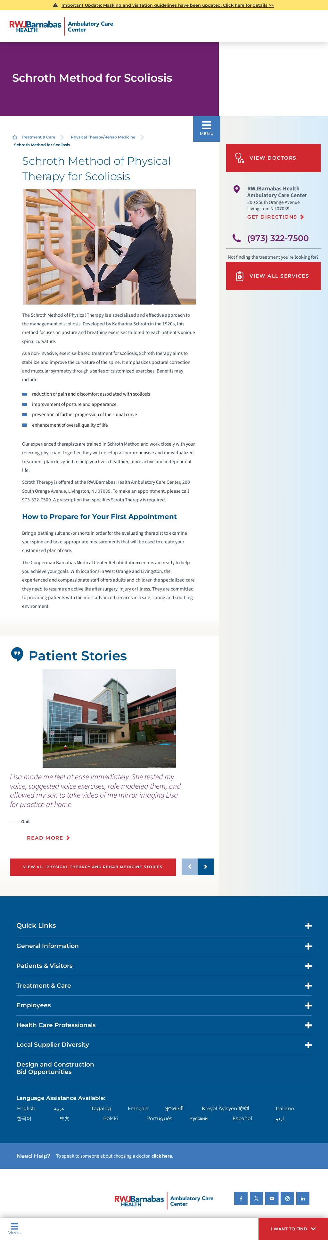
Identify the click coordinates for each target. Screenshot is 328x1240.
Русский (198, 1118)
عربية (59, 1108)
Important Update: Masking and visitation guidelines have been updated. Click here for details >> (168, 5)
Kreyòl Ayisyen (219, 1108)
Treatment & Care (38, 137)
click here (162, 1156)
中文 (65, 1118)
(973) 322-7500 (278, 238)
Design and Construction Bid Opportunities (55, 1068)
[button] (293, 1229)
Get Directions (272, 217)
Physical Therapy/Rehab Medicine (103, 137)
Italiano (285, 1108)
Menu (14, 1229)
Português (159, 1118)
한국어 (24, 1118)
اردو (280, 1118)
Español (242, 1118)
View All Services (272, 276)
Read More (45, 838)
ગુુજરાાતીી (174, 1108)
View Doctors (266, 158)
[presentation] (112, 811)
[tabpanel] (109, 718)
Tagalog (101, 1108)
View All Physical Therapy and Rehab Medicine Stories (92, 867)
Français (138, 1108)
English (26, 1108)
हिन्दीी (244, 1108)
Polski (110, 1118)
